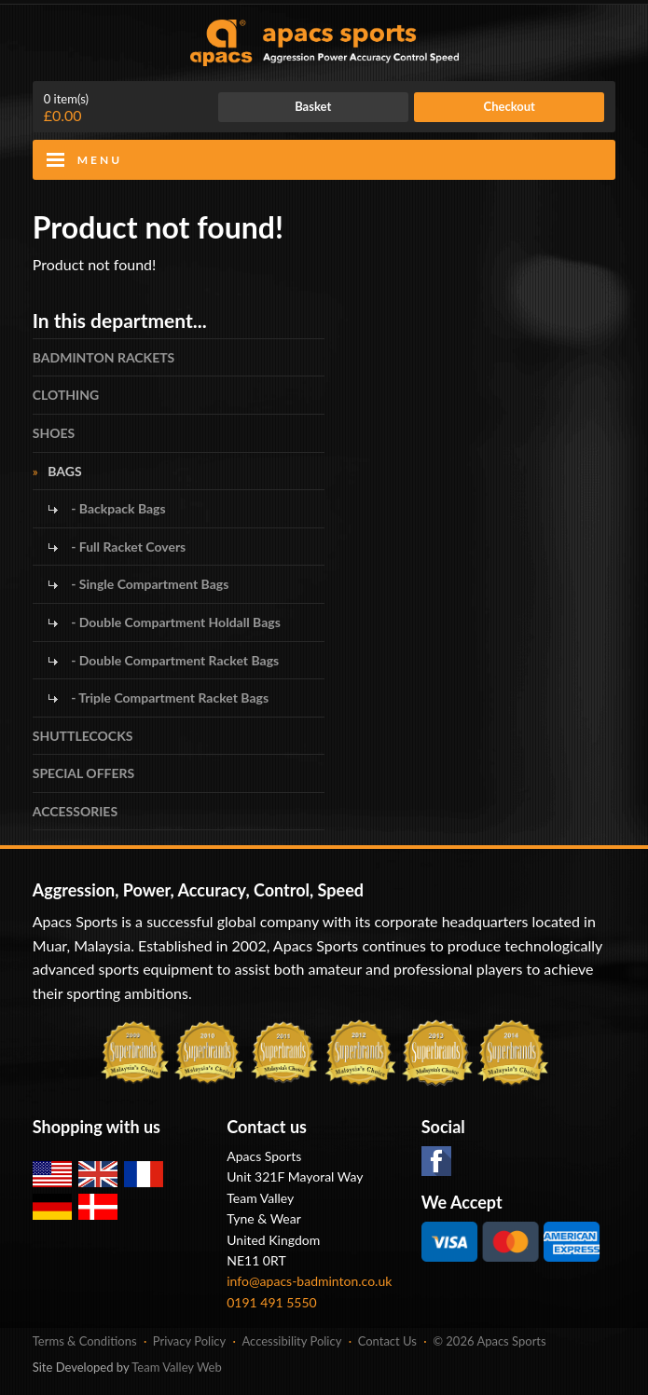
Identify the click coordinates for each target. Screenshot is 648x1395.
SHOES (54, 433)
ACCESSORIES (75, 811)
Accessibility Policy (291, 1340)
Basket (313, 106)
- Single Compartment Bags (148, 584)
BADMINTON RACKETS (104, 357)
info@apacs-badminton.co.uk (309, 1281)
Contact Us (387, 1340)
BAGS (64, 471)
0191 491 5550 (272, 1302)
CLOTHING (66, 395)
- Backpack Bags (117, 508)
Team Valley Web (176, 1367)
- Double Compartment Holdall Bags (174, 622)
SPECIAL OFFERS (83, 773)
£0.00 (66, 108)
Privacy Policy (189, 1340)
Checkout (509, 106)
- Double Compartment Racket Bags (173, 660)
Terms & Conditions (85, 1340)
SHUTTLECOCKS (83, 736)
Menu (99, 160)
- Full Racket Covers (127, 546)
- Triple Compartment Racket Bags (168, 697)
